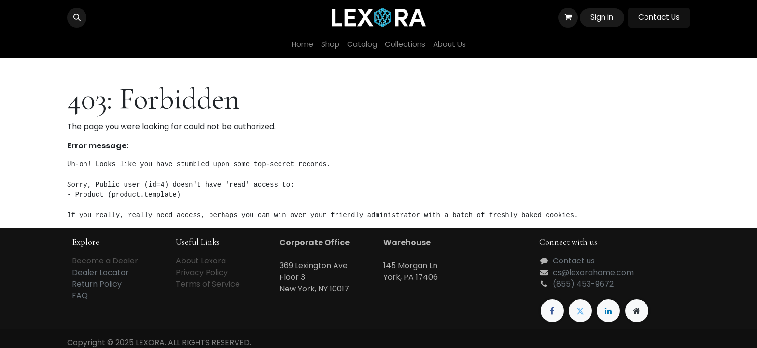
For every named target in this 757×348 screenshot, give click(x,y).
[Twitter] (580, 310)
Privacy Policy (202, 272)
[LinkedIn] (608, 310)
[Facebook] (552, 310)
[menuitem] (302, 44)
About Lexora (201, 260)
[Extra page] (636, 310)
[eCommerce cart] (567, 17)
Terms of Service (208, 284)
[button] (76, 17)
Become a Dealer (105, 260)
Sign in (601, 17)
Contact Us (659, 17)
